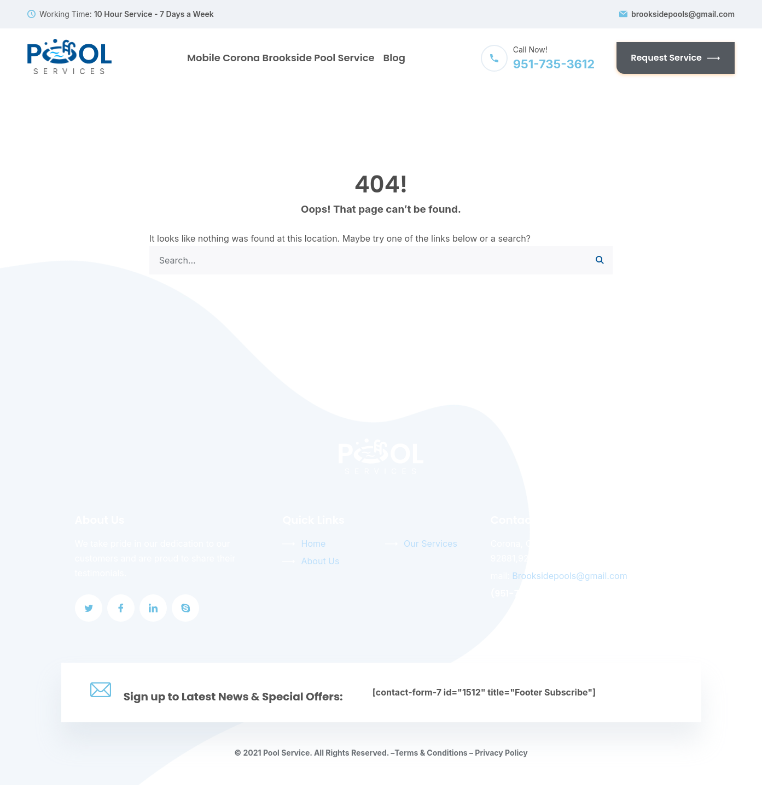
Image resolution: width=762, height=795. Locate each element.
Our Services (430, 543)
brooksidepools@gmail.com (683, 14)
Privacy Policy (501, 752)
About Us (320, 561)
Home (313, 543)
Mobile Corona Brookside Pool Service (281, 58)
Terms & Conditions (430, 752)
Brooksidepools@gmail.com (569, 575)
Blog (394, 58)
